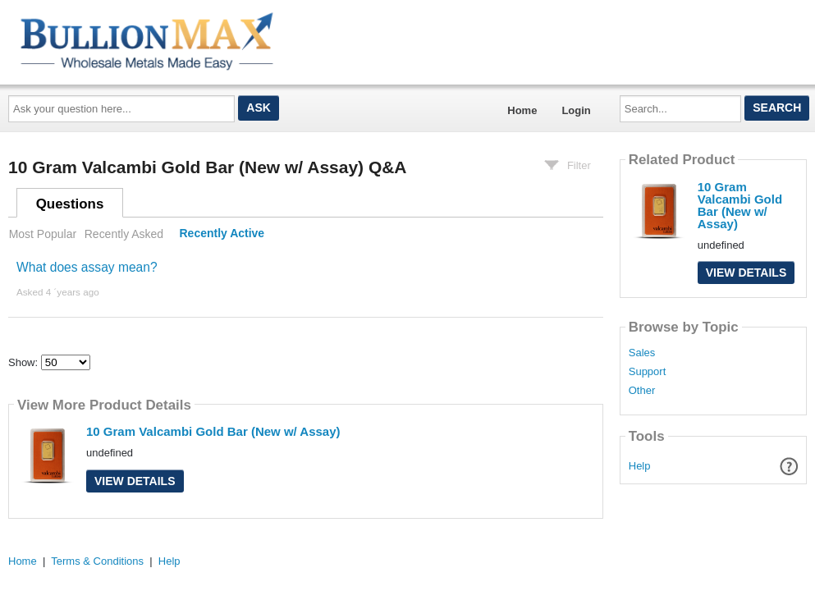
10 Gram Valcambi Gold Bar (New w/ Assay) (213, 431)
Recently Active (222, 234)
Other (642, 390)
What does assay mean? (87, 267)
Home (522, 110)
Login (575, 110)
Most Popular (42, 234)
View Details (135, 481)
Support (647, 372)
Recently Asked (124, 234)
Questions (70, 204)
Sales (642, 353)
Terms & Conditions (97, 561)
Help (640, 466)
